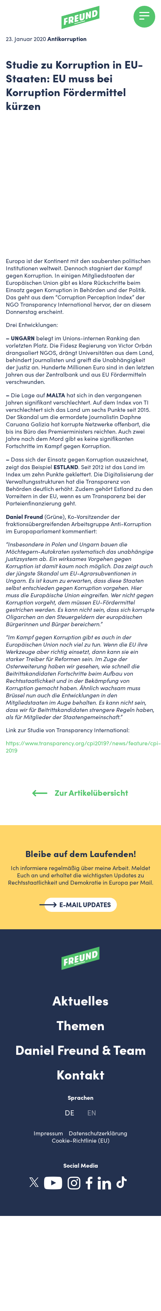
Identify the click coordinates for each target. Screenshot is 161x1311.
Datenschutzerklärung (98, 1133)
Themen (80, 1024)
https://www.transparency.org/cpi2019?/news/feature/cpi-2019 (83, 746)
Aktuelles (80, 1000)
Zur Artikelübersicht (80, 792)
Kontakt (80, 1074)
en (91, 1112)
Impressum (48, 1133)
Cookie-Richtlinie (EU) (81, 1140)
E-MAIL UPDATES (85, 904)
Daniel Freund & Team (80, 1049)
